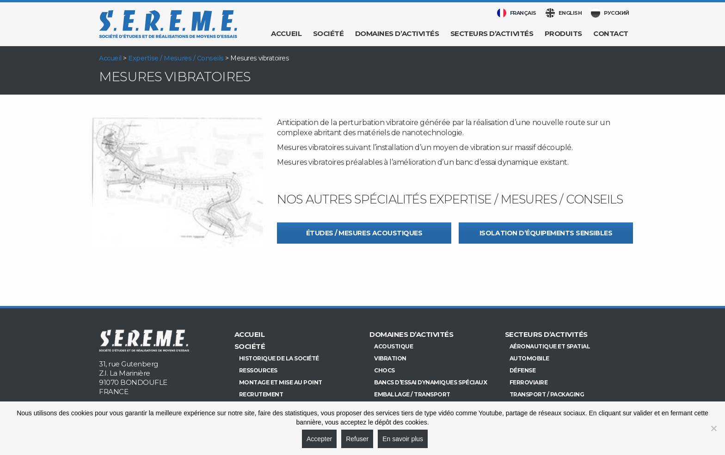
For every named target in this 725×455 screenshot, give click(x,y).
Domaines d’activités (397, 33)
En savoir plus (402, 439)
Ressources (258, 370)
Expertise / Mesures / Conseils (176, 58)
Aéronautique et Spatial (550, 346)
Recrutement (261, 394)
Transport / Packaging (547, 394)
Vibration (390, 358)
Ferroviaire (529, 382)
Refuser (357, 439)
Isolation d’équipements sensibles (545, 233)
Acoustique (393, 346)
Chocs (384, 370)
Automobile (529, 358)
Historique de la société (279, 358)
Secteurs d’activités (491, 33)
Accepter (319, 439)
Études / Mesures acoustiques (364, 233)
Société (328, 33)
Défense (523, 370)
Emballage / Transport (412, 394)
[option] (177, 183)
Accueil (286, 33)
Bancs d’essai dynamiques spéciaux (430, 382)
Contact (610, 33)
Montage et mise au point (280, 382)
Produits (563, 33)
